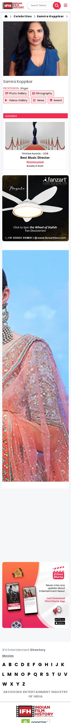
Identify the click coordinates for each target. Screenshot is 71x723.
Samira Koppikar (50, 16)
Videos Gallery (16, 100)
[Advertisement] (35, 525)
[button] (66, 6)
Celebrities (22, 16)
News (38, 100)
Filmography (42, 93)
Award (56, 100)
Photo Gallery (16, 93)
